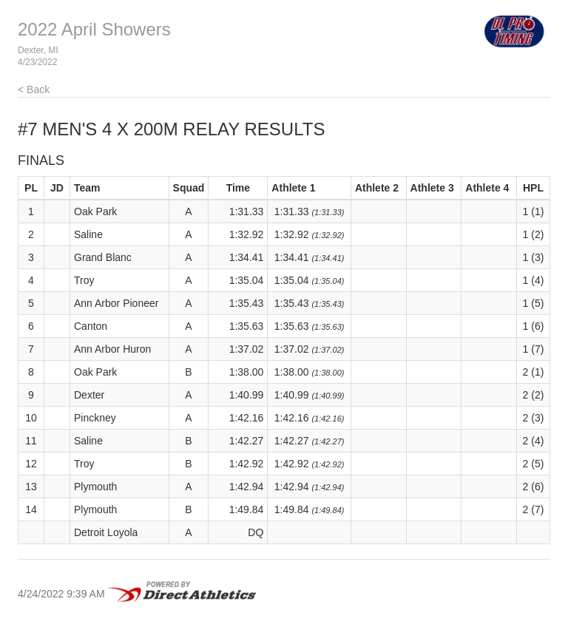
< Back (34, 89)
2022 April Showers (94, 29)
